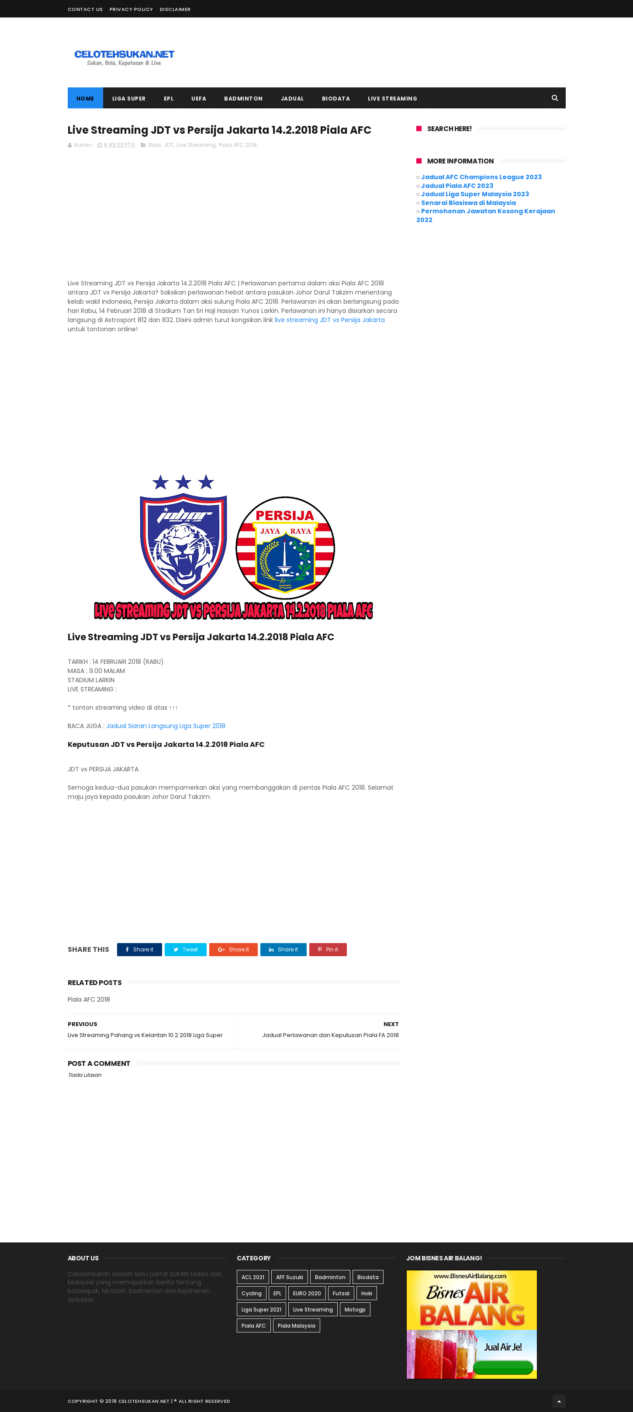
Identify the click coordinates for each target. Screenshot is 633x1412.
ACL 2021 (253, 1277)
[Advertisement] (407, 52)
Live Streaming (196, 145)
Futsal (341, 1293)
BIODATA (336, 98)
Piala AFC (254, 1325)
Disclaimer (175, 9)
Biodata (368, 1277)
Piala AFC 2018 (238, 145)
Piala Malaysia (296, 1325)
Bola (155, 145)
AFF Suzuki (289, 1277)
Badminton (330, 1277)
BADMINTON (243, 98)
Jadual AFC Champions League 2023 (481, 177)
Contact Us (85, 9)
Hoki (366, 1293)
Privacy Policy (131, 9)
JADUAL (292, 98)
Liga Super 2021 (261, 1309)
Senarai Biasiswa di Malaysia (468, 202)
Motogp (355, 1309)
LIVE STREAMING (392, 98)
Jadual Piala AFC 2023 (457, 185)
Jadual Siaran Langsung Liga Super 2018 (165, 726)
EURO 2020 (307, 1293)
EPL (169, 98)
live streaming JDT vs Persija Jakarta (330, 320)
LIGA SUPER (129, 98)
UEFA (198, 98)
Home (85, 98)
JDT (168, 145)
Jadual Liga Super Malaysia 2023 (475, 194)
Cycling (252, 1293)
